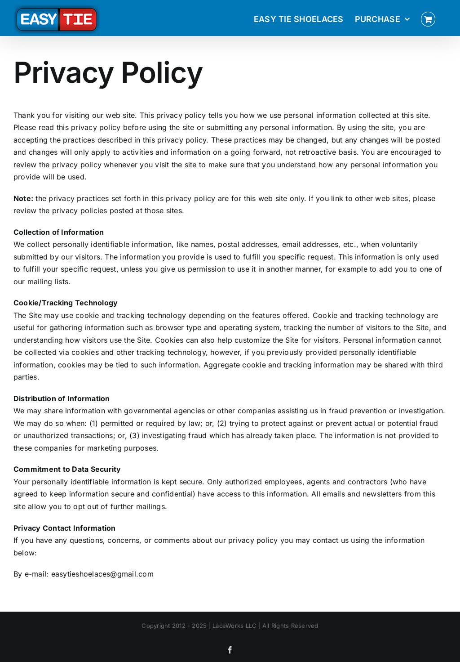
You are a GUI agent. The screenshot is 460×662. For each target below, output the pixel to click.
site (281, 198)
